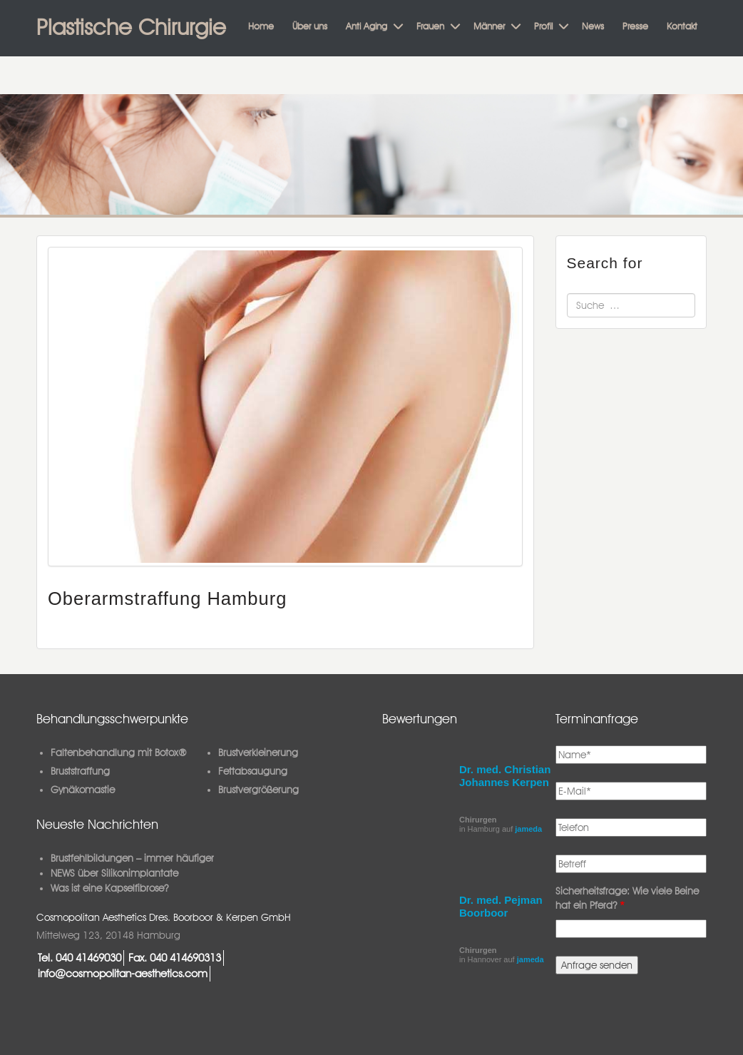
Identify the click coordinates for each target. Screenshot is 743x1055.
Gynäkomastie (83, 789)
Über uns (309, 25)
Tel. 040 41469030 (79, 957)
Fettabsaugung (252, 771)
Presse (635, 25)
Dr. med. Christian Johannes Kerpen (504, 775)
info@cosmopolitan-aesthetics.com (122, 973)
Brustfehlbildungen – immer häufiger (132, 858)
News (593, 25)
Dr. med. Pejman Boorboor (501, 906)
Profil (543, 25)
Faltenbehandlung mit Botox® (119, 752)
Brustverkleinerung (258, 752)
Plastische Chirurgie (131, 27)
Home (261, 25)
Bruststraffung (80, 771)
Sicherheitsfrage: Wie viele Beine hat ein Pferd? (627, 898)
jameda (528, 829)
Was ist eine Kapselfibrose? (109, 888)
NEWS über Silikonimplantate (114, 873)
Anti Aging (366, 25)
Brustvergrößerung (258, 789)
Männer (489, 25)
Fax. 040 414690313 (174, 957)
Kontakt (682, 25)
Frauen (430, 25)
